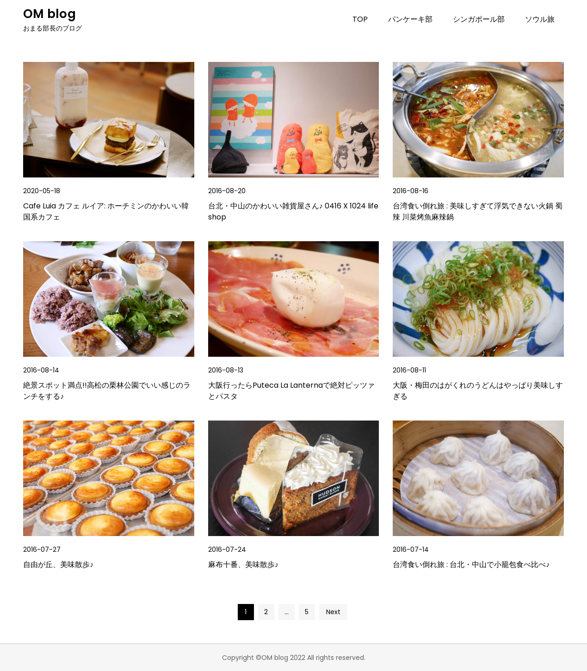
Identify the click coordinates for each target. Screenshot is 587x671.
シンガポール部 (479, 19)
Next (333, 611)
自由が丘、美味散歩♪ (58, 564)
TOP (360, 19)
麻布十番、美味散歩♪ (243, 564)
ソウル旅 (540, 19)
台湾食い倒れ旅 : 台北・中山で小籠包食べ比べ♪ (471, 564)
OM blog (49, 14)
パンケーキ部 (410, 19)
